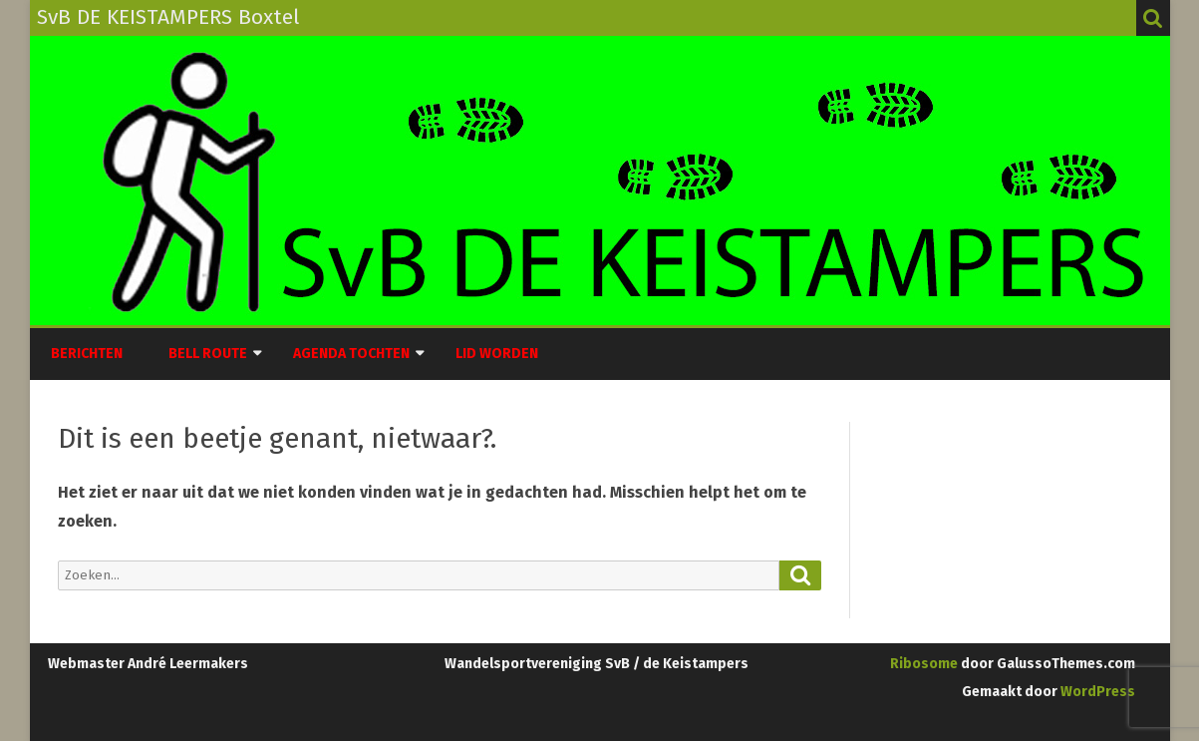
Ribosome (924, 663)
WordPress (1096, 691)
